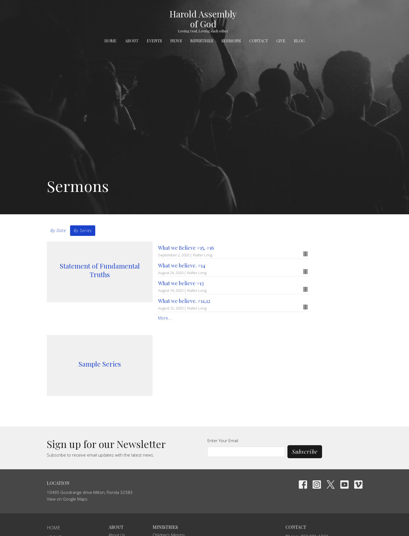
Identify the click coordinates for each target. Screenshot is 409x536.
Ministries (201, 40)
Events (154, 40)
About (131, 40)
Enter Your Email (222, 440)
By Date (58, 230)
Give (280, 40)
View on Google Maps (67, 499)
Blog (299, 40)
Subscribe (305, 451)
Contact (258, 40)
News (176, 40)
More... (164, 318)
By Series (83, 230)
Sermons (231, 40)
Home (110, 40)
